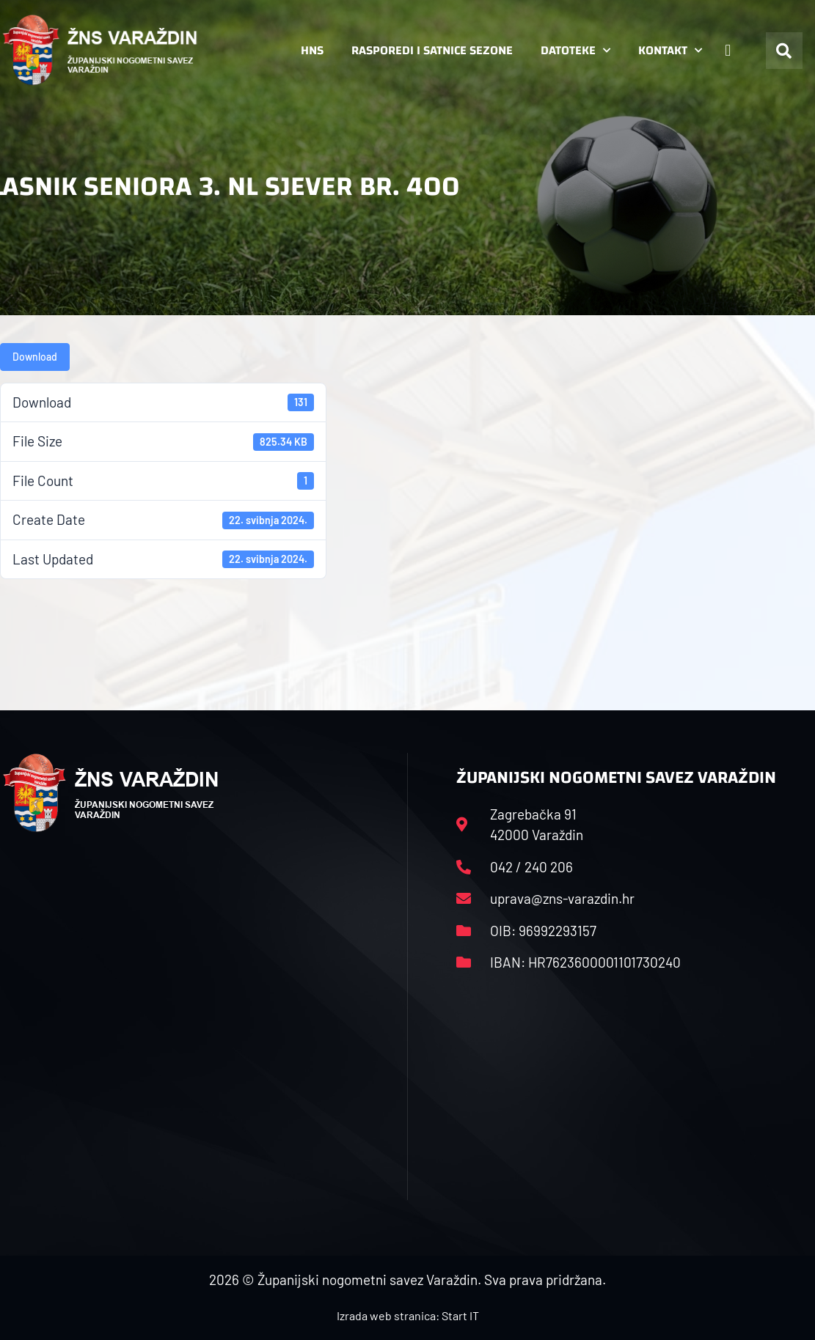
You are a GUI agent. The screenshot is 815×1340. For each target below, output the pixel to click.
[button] (784, 50)
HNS (312, 50)
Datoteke (575, 50)
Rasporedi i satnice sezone (432, 50)
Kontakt (670, 50)
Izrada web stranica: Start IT (408, 1315)
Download (34, 356)
